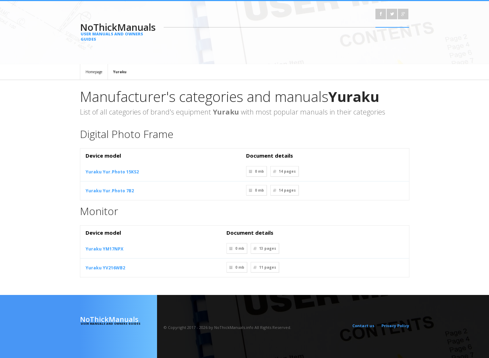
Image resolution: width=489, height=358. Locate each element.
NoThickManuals (118, 31)
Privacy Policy (395, 325)
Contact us (363, 325)
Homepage (94, 71)
